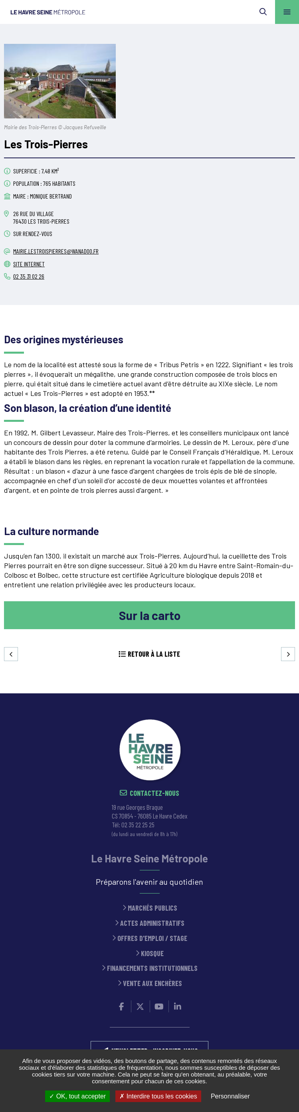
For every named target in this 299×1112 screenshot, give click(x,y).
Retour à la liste (154, 653)
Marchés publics (152, 908)
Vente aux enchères (152, 983)
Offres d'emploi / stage (152, 938)
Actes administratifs (152, 923)
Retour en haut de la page (281, 693)
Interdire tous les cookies (158, 1096)
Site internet (29, 264)
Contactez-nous (154, 793)
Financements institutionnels (152, 968)
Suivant (288, 654)
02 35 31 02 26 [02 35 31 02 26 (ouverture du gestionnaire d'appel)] (28, 276)
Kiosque (152, 953)
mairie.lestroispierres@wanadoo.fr (56, 251)
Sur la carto (149, 615)
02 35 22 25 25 (137, 825)
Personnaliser (230, 1096)
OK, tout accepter (77, 1096)
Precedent (11, 654)
